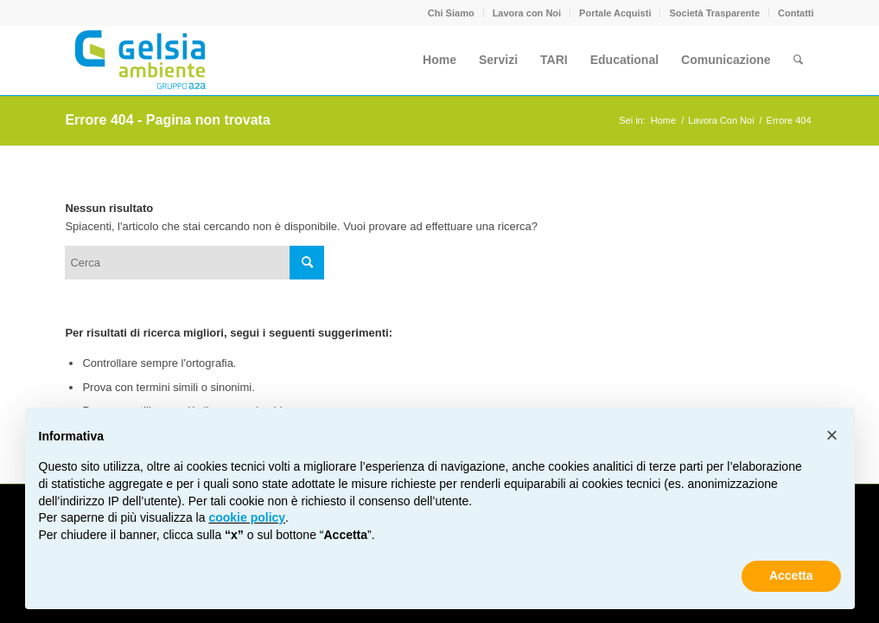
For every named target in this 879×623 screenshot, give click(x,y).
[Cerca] (798, 59)
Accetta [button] (791, 575)
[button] (832, 435)
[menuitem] (451, 13)
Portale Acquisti (615, 13)
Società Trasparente (714, 13)
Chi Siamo (451, 13)
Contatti (796, 13)
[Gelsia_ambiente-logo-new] (143, 59)
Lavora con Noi (527, 13)
